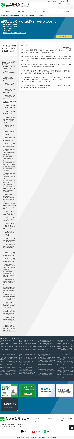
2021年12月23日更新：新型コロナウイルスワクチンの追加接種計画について (9, 138)
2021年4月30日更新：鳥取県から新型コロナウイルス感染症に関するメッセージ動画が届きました (9, 151)
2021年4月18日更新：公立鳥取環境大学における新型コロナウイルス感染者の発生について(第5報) (9, 297)
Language (70, 1)
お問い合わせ (48, 1)
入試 (34, 11)
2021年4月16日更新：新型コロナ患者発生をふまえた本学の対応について (9, 126)
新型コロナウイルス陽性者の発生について (14, 33)
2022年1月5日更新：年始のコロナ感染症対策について (9, 84)
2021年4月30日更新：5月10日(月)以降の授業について (9, 107)
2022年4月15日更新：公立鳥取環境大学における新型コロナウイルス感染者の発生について (9, 274)
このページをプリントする (64, 36)
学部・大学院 (22, 11)
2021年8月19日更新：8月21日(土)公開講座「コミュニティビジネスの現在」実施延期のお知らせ (9, 226)
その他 (15, 27)
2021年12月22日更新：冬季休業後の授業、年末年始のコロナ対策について (9, 90)
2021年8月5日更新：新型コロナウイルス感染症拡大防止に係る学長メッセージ (9, 144)
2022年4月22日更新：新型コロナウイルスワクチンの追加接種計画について (9, 132)
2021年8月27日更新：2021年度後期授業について (9, 102)
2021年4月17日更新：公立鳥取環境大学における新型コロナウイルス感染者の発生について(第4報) (9, 305)
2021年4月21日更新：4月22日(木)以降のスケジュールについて (9, 113)
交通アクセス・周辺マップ (59, 1)
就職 (55, 11)
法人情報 (36, 418)
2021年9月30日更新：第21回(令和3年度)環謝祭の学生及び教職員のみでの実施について (9, 206)
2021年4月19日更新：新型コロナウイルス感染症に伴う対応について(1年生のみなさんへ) (9, 120)
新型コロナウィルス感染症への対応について (15, 15)
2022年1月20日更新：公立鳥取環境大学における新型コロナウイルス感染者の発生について (9, 282)
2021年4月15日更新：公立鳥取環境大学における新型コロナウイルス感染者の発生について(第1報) (9, 327)
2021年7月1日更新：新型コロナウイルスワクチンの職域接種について (9, 219)
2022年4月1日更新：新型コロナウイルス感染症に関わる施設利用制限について (9, 253)
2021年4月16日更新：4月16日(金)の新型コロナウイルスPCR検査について (9, 182)
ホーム (41, 1)
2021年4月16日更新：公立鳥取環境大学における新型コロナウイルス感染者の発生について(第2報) (9, 320)
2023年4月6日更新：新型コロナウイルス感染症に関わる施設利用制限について (9, 240)
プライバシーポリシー (40, 422)
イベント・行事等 (7, 28)
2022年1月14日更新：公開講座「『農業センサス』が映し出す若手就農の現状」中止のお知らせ (9, 189)
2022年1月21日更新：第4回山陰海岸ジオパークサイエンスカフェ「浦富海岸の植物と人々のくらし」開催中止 (9, 198)
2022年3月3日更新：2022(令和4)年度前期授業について (9, 72)
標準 (68, 4)
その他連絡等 (6, 31)
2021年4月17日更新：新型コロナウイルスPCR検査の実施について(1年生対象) (9, 164)
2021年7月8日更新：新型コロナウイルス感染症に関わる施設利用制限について (9, 259)
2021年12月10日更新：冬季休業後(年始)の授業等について (9, 96)
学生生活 (45, 11)
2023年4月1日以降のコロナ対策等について (9, 67)
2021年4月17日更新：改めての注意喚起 (9, 169)
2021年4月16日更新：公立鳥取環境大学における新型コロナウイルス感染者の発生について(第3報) (9, 312)
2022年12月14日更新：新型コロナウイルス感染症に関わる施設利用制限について (9, 247)
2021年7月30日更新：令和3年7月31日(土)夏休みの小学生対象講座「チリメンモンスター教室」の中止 (9, 233)
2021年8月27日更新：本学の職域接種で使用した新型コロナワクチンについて (9, 213)
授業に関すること (7, 27)
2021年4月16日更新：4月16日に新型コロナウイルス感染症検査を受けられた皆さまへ (9, 176)
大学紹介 (7, 11)
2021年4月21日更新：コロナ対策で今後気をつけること (9, 158)
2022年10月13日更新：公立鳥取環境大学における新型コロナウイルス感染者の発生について (9, 266)
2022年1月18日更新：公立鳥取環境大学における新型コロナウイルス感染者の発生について (9, 289)
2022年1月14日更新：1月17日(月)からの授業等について (9, 78)
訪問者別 (66, 11)
